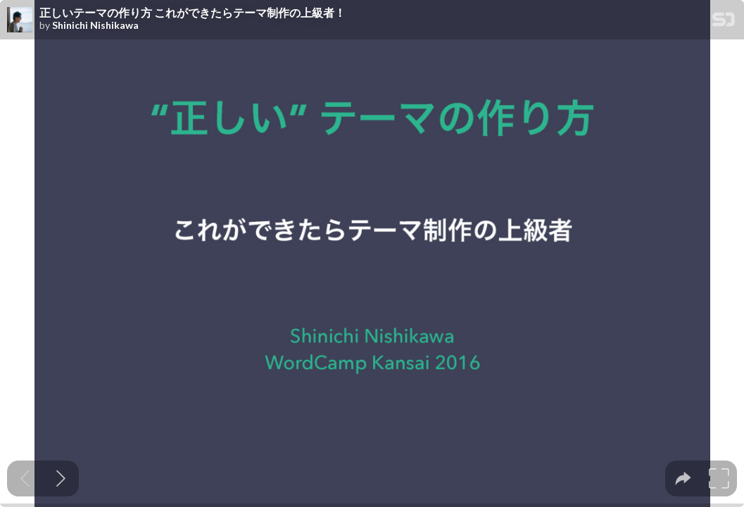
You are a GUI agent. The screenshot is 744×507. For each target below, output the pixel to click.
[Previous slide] (25, 478)
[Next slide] (61, 478)
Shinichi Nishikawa (95, 25)
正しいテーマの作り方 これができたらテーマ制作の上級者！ (192, 12)
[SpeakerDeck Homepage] (723, 22)
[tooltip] (683, 478)
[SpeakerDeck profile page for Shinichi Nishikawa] (19, 20)
